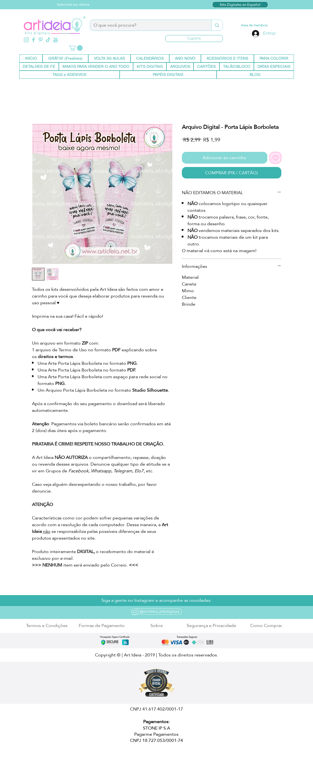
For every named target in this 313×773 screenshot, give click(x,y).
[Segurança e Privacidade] (211, 626)
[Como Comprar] (266, 626)
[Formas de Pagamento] (102, 626)
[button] (194, 38)
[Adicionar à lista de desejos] (275, 158)
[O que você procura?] (147, 25)
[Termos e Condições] (47, 626)
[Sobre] (156, 626)
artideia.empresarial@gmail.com (97, 756)
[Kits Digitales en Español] (240, 4)
